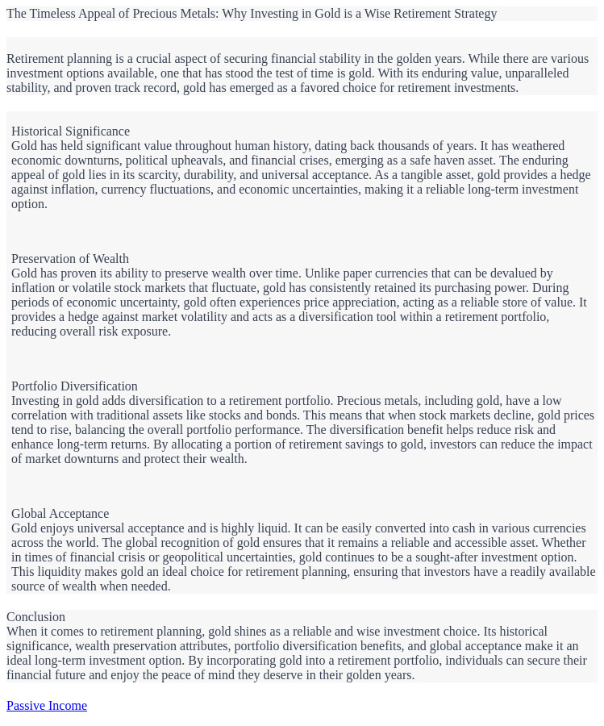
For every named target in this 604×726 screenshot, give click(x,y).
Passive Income (46, 705)
